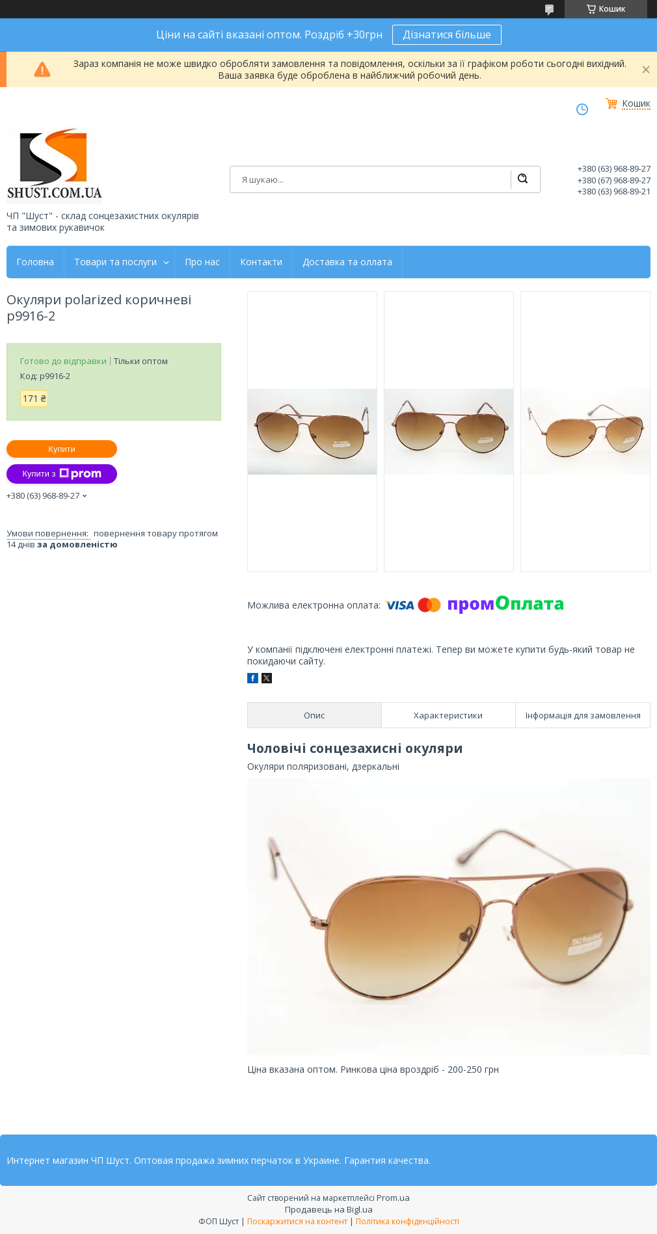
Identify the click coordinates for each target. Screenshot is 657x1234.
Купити (61, 449)
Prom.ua (393, 1197)
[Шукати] (522, 179)
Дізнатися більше (447, 34)
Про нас (202, 262)
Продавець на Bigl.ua (329, 1209)
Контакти (261, 262)
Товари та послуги (115, 262)
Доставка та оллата (347, 262)
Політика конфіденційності (407, 1221)
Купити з (61, 474)
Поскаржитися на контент (297, 1221)
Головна (35, 262)
